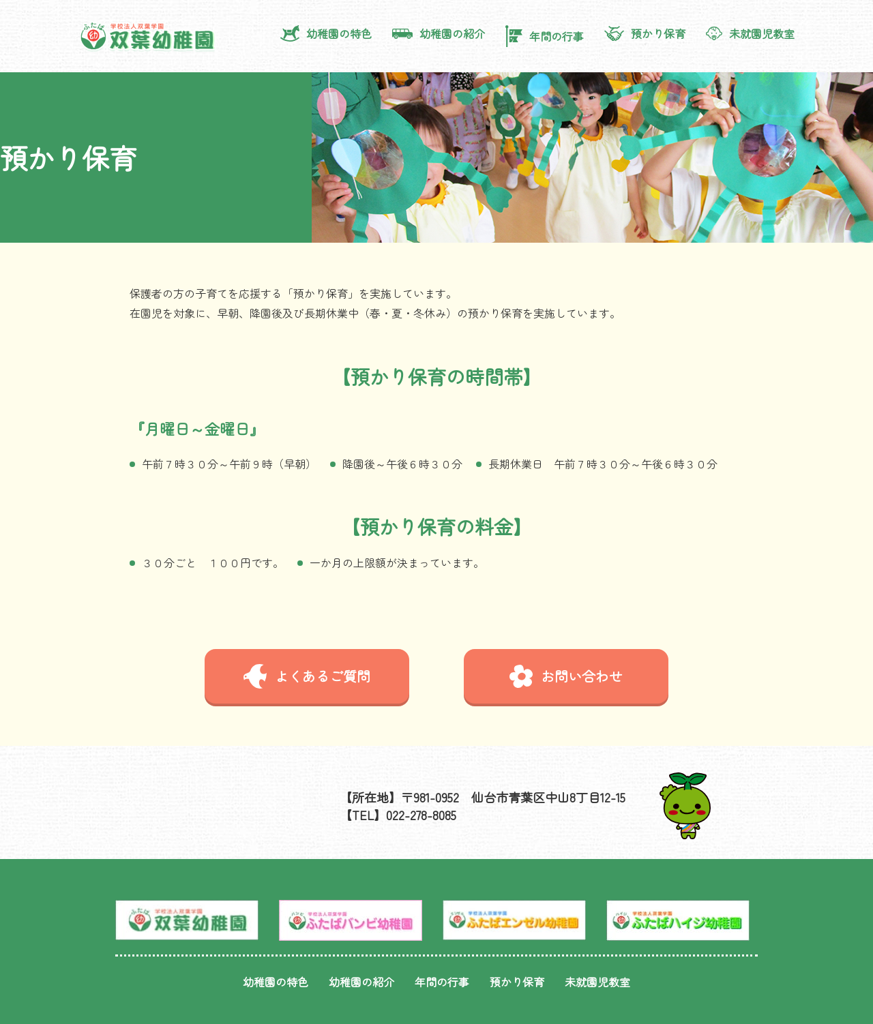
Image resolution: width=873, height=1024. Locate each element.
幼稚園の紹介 (438, 33)
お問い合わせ (566, 676)
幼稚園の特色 (326, 33)
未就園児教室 (750, 33)
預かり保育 (644, 33)
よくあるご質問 (306, 676)
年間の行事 (544, 35)
